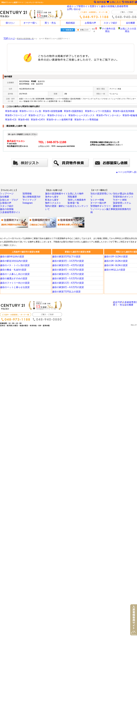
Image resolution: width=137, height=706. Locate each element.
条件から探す (52, 196)
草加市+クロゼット (12, 113)
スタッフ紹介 (110, 23)
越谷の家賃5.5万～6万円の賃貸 (66, 286)
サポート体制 (120, 200)
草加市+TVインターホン (52, 113)
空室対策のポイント (122, 196)
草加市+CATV (101, 113)
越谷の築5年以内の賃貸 (11, 260)
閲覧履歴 (73, 196)
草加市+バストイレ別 (24, 109)
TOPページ (8, 36)
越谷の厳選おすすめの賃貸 (13, 282)
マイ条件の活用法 (110, 29)
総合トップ (73, 7)
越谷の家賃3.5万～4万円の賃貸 (66, 269)
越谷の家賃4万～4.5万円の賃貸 (66, 273)
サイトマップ (30, 200)
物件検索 (99, 2)
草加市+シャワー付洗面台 (76, 109)
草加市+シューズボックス (31, 113)
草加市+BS (90, 113)
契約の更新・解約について (57, 207)
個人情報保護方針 (31, 196)
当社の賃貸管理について (102, 192)
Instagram (28, 204)
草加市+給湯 (10, 109)
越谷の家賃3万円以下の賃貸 (65, 260)
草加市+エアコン (130, 109)
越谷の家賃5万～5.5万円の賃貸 (66, 282)
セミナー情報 (98, 196)
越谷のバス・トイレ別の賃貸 (13, 269)
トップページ (7, 192)
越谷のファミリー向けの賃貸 (13, 286)
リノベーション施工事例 (102, 207)
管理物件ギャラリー (100, 204)
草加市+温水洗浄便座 (96, 109)
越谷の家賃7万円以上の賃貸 (65, 295)
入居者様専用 (121, 7)
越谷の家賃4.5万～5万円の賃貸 (66, 278)
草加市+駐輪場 (68, 113)
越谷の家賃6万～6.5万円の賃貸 (66, 291)
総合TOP (117, 306)
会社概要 (5, 196)
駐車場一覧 (74, 204)
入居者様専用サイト (9, 215)
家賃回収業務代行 (122, 211)
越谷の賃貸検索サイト (55, 192)
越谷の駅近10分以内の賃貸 (13, 264)
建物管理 (118, 207)
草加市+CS (80, 113)
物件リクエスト (53, 204)
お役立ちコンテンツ (77, 207)
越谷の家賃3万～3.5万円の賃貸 (66, 264)
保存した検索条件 (76, 200)
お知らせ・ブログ (9, 200)
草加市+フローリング (114, 109)
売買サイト (96, 7)
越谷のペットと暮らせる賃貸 (13, 291)
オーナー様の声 (98, 200)
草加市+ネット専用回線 (14, 118)
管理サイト (84, 7)
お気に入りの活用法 (129, 29)
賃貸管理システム (122, 204)
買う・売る (50, 23)
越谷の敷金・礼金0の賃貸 (12, 273)
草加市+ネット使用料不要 (118, 113)
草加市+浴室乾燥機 (41, 109)
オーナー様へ (30, 23)
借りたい (10, 23)
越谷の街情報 (108, 7)
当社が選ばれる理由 (122, 192)
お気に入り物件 (76, 192)
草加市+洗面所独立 (57, 109)
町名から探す (52, 200)
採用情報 (28, 192)
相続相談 (70, 23)
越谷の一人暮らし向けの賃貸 (13, 278)
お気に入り (113, 2)
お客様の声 (90, 23)
